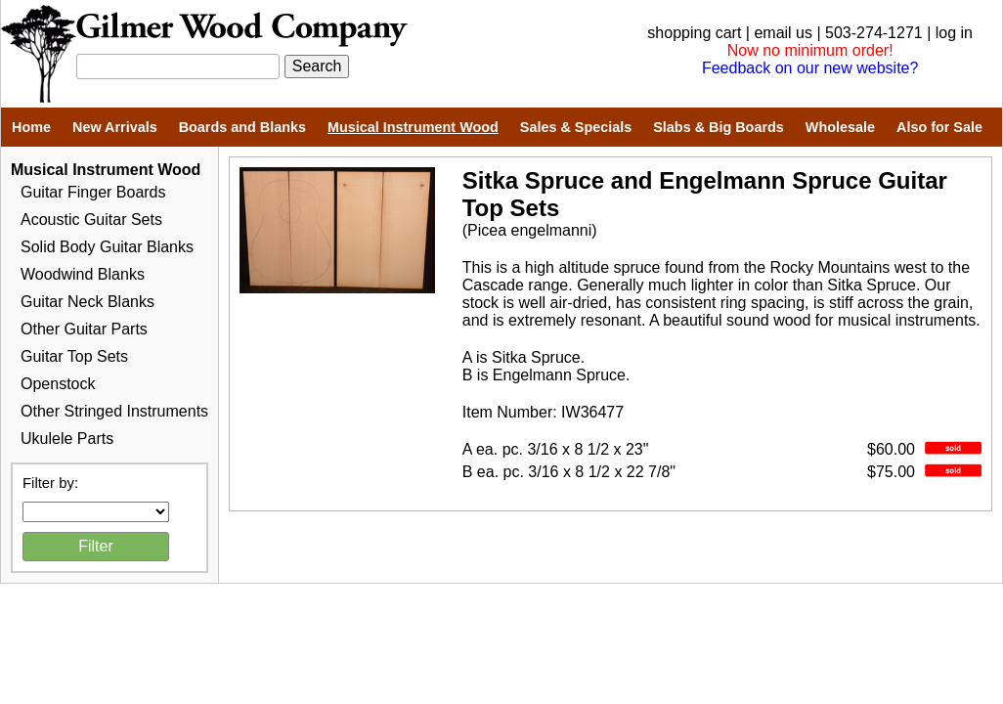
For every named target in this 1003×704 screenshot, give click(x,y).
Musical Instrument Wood (413, 127)
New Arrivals (114, 127)
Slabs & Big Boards (718, 127)
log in (954, 32)
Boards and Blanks (242, 127)
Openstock (58, 383)
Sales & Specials (576, 127)
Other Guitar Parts (84, 329)
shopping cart (694, 32)
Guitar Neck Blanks (87, 301)
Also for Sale (939, 127)
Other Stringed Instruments (114, 411)
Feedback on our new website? (810, 68)
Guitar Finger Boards (93, 192)
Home (31, 127)
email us (783, 32)
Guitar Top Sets (74, 356)
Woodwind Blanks (83, 274)
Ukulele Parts (67, 438)
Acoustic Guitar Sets (91, 219)
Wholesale (840, 127)
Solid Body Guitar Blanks (107, 247)
